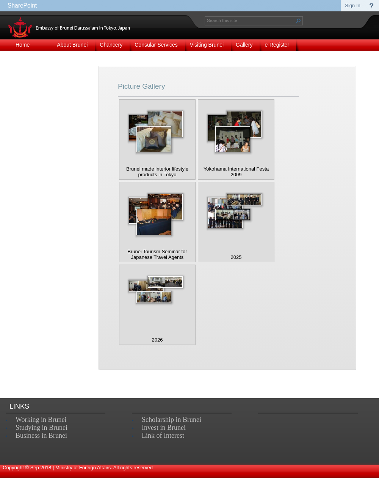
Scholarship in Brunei (171, 419)
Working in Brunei (41, 419)
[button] (298, 21)
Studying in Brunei (41, 427)
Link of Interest (163, 435)
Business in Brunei (41, 435)
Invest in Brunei (164, 427)
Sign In (352, 5)
